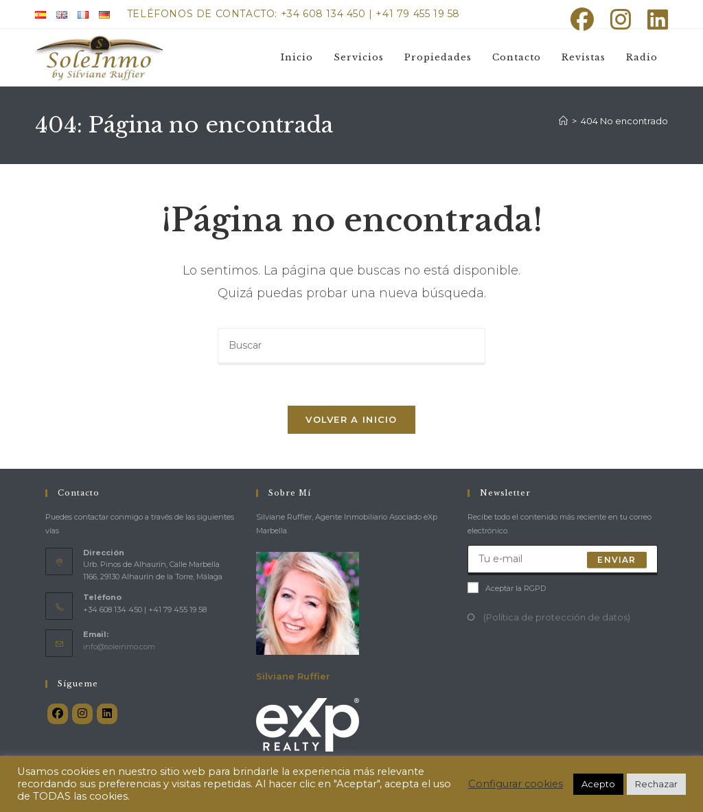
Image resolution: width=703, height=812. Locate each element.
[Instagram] (82, 715)
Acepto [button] (598, 783)
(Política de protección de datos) (555, 618)
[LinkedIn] (107, 715)
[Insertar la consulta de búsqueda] (351, 346)
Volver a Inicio (351, 420)
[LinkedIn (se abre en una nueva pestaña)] (653, 19)
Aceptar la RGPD (507, 589)
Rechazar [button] (656, 783)
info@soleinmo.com (119, 648)
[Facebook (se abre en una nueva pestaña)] (582, 19)
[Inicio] (563, 120)
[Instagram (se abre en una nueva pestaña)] (620, 19)
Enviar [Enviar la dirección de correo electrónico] (616, 561)
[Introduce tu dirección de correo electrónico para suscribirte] (563, 561)
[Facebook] (57, 715)
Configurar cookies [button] (515, 784)
